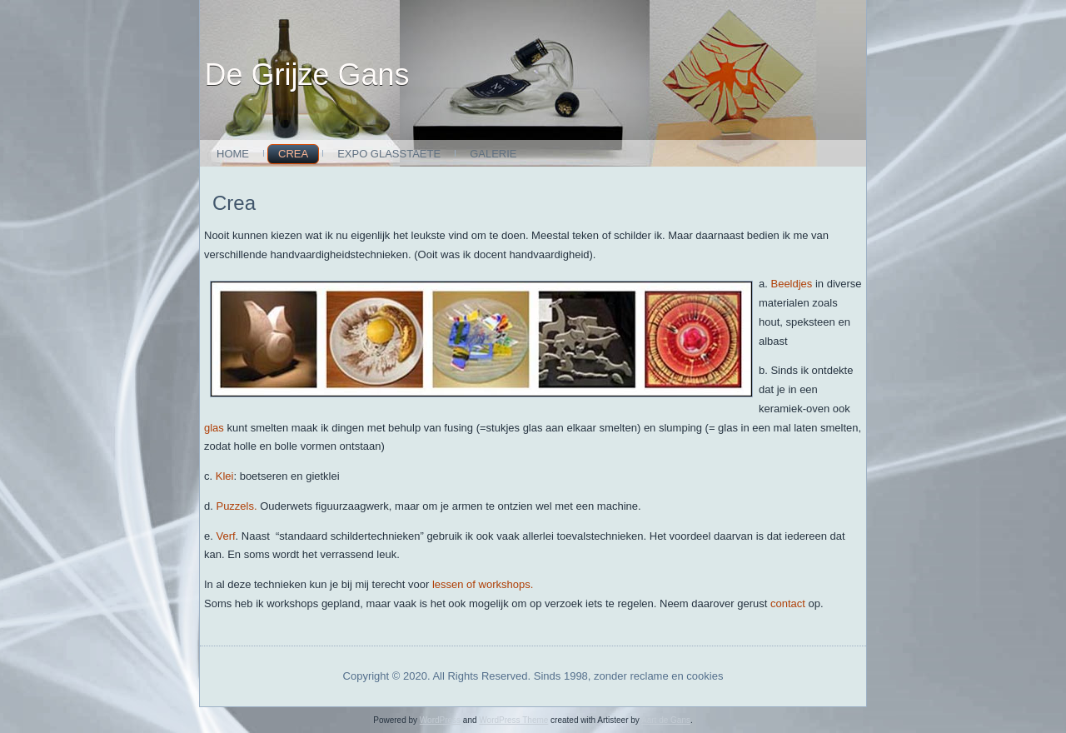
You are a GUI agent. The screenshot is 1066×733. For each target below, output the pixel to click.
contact (789, 603)
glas (214, 427)
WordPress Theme (513, 720)
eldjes (798, 283)
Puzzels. (236, 506)
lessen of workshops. (482, 584)
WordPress (440, 720)
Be (777, 283)
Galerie (493, 153)
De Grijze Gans (307, 74)
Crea (293, 153)
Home (233, 153)
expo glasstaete (389, 153)
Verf (225, 536)
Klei (225, 476)
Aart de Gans (665, 720)
